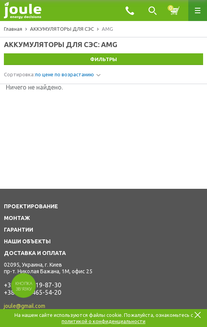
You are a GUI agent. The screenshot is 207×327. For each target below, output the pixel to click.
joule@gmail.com (24, 306)
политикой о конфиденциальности (103, 321)
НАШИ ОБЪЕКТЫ (27, 241)
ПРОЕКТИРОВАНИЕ (31, 206)
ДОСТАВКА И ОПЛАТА (35, 253)
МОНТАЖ (17, 218)
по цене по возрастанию (64, 74)
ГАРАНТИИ (18, 230)
